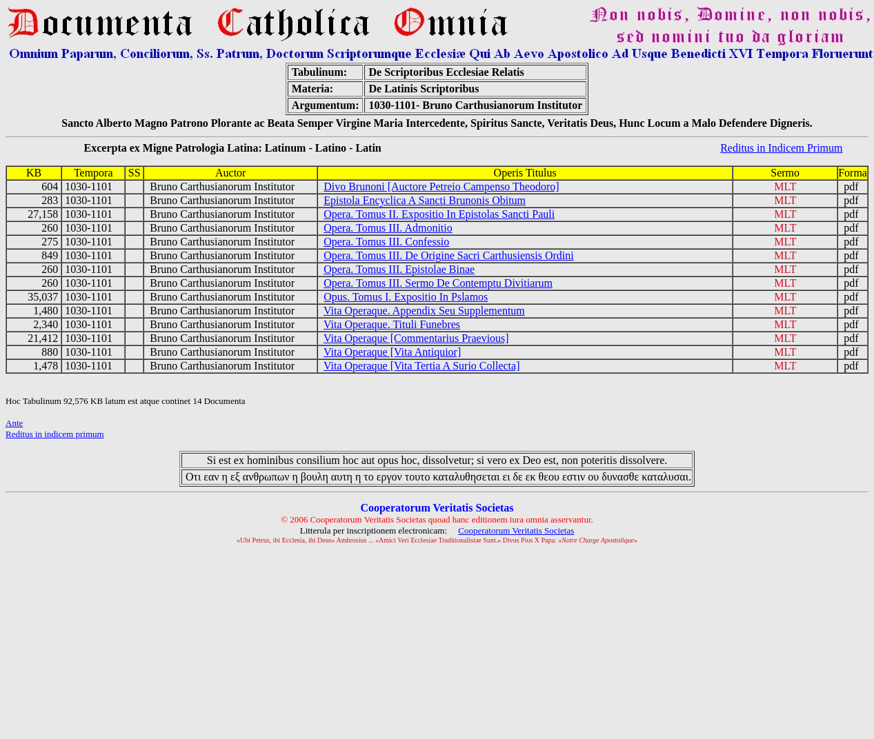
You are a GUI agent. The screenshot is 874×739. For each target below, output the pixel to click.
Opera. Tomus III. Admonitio (388, 228)
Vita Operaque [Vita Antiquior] (392, 352)
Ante (14, 423)
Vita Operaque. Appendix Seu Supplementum (424, 310)
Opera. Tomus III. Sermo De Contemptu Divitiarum (438, 283)
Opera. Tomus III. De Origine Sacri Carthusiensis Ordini (449, 255)
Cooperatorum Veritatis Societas (516, 530)
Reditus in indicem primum (55, 434)
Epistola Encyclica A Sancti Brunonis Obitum (425, 200)
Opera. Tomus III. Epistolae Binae (399, 269)
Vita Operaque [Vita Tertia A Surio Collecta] (422, 366)
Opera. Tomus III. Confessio (386, 241)
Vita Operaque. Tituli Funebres (392, 324)
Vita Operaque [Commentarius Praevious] (416, 338)
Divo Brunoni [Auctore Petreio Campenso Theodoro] (441, 186)
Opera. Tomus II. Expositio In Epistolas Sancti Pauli (439, 214)
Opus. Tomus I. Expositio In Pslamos (406, 297)
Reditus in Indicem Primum (781, 148)
